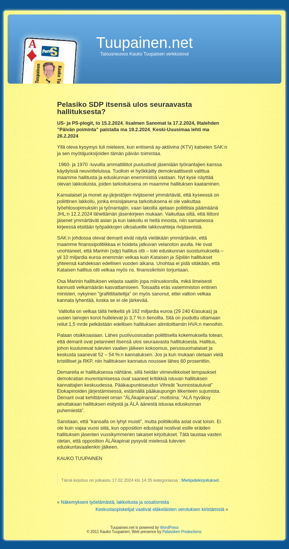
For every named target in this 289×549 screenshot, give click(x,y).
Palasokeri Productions (181, 532)
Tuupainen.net (144, 42)
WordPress (169, 527)
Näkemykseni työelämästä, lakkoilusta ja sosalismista (115, 502)
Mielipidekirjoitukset (200, 480)
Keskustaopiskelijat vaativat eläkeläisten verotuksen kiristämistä (159, 509)
